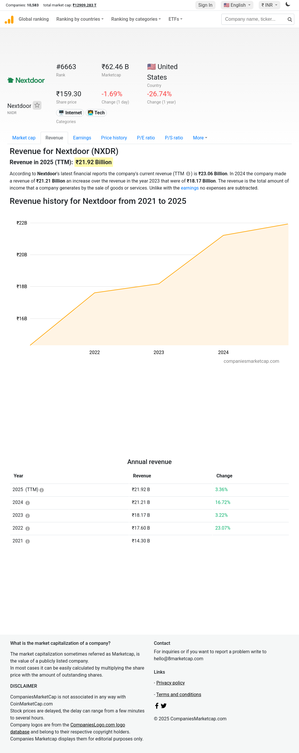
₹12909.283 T (84, 5)
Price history (114, 138)
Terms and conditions (178, 694)
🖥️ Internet (70, 112)
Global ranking (34, 19)
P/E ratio (146, 138)
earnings (190, 188)
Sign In (205, 5)
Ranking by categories (134, 19)
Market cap (24, 138)
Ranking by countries (78, 19)
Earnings (82, 138)
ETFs (173, 19)
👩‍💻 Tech (96, 112)
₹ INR (268, 5)
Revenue (54, 138)
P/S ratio (174, 138)
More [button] (198, 138)
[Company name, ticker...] (257, 19)
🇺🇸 (235, 5)
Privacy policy (170, 683)
